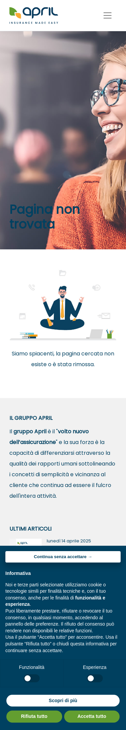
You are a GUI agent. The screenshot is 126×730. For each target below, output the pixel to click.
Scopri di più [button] (63, 700)
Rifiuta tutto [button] (34, 716)
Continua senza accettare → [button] (63, 556)
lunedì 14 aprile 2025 (69, 541)
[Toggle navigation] (107, 15)
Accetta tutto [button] (91, 716)
